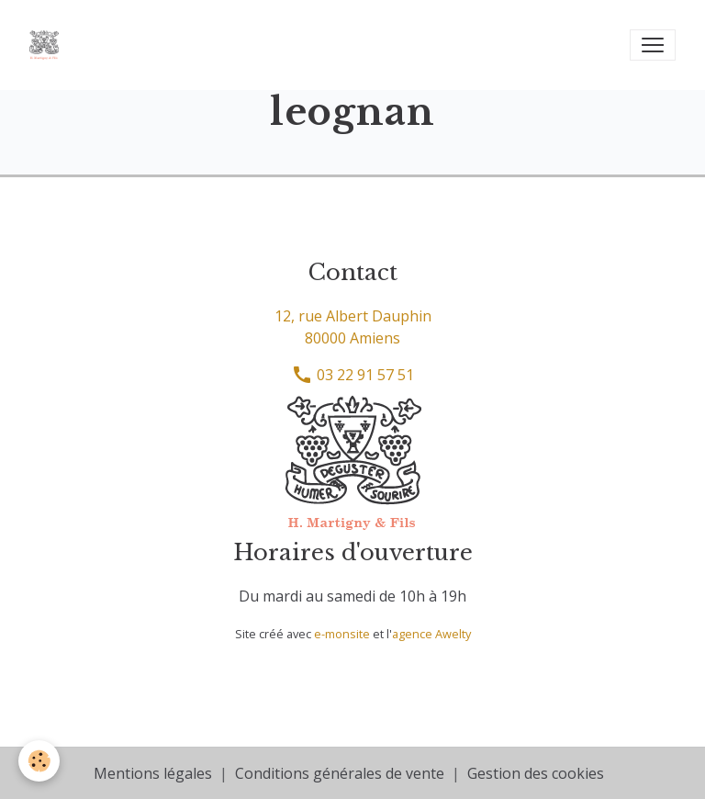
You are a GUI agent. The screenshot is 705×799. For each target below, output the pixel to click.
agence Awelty (431, 633)
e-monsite (342, 633)
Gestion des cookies (535, 773)
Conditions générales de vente (339, 773)
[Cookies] (39, 761)
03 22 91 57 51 (352, 375)
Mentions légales (153, 773)
